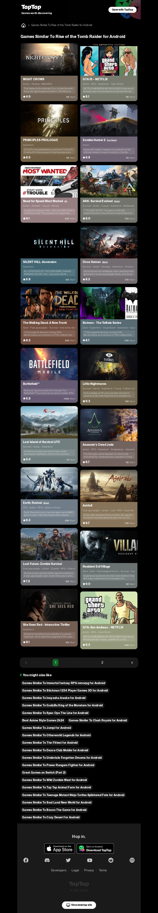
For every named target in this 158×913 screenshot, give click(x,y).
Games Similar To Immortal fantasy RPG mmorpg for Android (63, 683)
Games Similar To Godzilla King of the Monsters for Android (62, 705)
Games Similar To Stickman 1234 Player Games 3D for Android (65, 690)
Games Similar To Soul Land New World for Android (56, 802)
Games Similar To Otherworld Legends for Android (56, 735)
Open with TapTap (122, 9)
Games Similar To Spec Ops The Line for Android (55, 713)
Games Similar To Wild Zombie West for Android (54, 780)
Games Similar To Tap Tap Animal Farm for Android (56, 787)
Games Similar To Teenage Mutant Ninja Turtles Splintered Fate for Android (73, 795)
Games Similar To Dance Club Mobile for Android (55, 750)
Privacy (89, 870)
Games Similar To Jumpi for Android (46, 727)
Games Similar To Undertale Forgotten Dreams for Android (62, 757)
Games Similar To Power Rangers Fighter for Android (58, 765)
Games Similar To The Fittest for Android (50, 742)
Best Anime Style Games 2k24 (43, 720)
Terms (103, 870)
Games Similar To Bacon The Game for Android (54, 810)
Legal (75, 870)
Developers (58, 870)
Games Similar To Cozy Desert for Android (51, 817)
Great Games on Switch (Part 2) (44, 772)
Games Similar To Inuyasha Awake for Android (54, 698)
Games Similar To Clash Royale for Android (98, 720)
